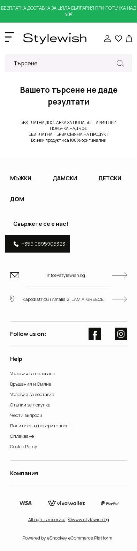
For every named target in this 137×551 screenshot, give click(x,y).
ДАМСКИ (65, 178)
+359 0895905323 (39, 243)
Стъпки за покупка (30, 405)
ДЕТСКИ (109, 178)
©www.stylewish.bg (88, 519)
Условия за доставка (32, 394)
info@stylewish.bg (68, 275)
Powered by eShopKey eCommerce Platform (67, 538)
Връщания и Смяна (30, 384)
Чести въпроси (26, 415)
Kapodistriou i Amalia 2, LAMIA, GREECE (68, 299)
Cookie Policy (23, 446)
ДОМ (17, 199)
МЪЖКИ (20, 178)
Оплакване (22, 436)
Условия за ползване (32, 373)
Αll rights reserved (47, 519)
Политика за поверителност (40, 425)
